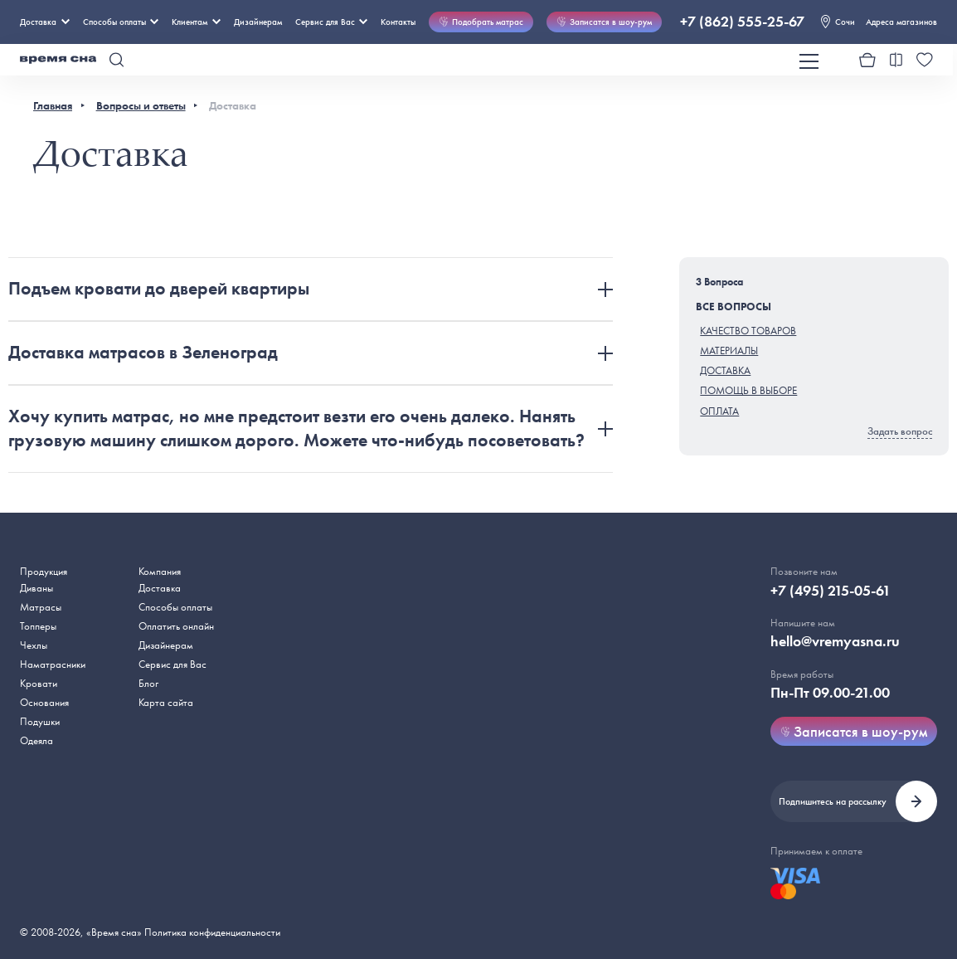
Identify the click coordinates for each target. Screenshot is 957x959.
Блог (148, 683)
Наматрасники (52, 664)
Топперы (38, 626)
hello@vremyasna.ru (835, 641)
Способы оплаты (175, 607)
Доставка (45, 21)
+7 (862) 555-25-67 (742, 21)
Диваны (36, 588)
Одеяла (36, 740)
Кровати (38, 683)
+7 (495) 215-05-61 (830, 591)
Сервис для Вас (331, 21)
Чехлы (33, 645)
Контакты (398, 21)
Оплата (719, 411)
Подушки (40, 721)
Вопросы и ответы (141, 105)
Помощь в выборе (748, 390)
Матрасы (40, 607)
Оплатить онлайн (176, 626)
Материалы (729, 350)
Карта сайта (165, 702)
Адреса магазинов (901, 21)
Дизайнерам (258, 21)
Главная (52, 105)
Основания (44, 702)
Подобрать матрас (481, 21)
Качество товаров (748, 331)
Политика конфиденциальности (212, 932)
